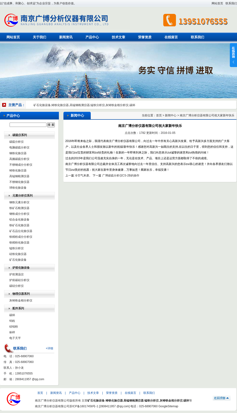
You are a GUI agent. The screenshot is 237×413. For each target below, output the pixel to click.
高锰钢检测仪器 (19, 176)
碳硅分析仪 (16, 286)
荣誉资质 (145, 37)
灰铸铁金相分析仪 (20, 300)
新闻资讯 (66, 37)
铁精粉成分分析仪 (20, 236)
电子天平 (15, 338)
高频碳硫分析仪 (19, 159)
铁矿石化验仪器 (19, 225)
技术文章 (118, 37)
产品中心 (92, 37)
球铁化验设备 (18, 187)
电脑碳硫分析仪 (19, 147)
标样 (12, 332)
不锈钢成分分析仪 (20, 164)
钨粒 (12, 320)
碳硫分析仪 (16, 141)
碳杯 (12, 315)
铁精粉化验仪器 (19, 242)
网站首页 (217, 3)
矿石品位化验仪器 (20, 231)
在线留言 (171, 37)
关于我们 (39, 37)
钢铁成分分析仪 (19, 213)
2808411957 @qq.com (29, 379)
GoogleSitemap (168, 406)
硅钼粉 (13, 326)
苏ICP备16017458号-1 (83, 406)
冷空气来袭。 (83, 175)
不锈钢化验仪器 (19, 182)
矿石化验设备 (18, 259)
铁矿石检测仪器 (19, 208)
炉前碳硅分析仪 (19, 280)
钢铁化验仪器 (18, 153)
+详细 (49, 348)
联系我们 (231, 3)
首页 (159, 115)
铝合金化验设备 (19, 219)
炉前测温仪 (16, 274)
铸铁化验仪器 (18, 170)
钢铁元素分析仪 (19, 202)
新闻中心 (170, 115)
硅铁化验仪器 (18, 254)
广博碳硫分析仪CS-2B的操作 (120, 175)
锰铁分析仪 (16, 248)
